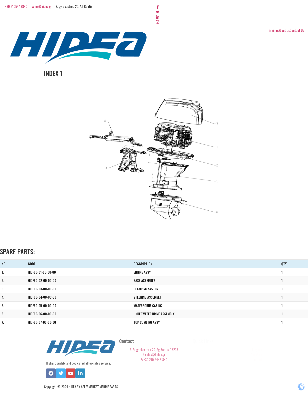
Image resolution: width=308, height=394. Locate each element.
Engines (273, 30)
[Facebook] (230, 6)
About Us (284, 30)
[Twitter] (230, 11)
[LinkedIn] (230, 16)
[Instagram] (230, 21)
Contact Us (297, 30)
